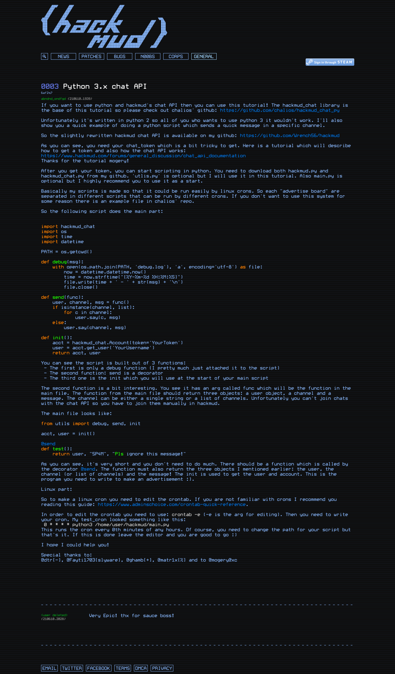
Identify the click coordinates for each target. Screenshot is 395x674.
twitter (72, 668)
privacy (162, 668)
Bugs (119, 56)
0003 (50, 86)
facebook (98, 668)
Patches (91, 56)
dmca (141, 668)
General (204, 56)
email (49, 668)
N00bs (148, 56)
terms (123, 668)
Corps (176, 56)
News (63, 56)
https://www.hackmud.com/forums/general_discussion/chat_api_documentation (143, 156)
